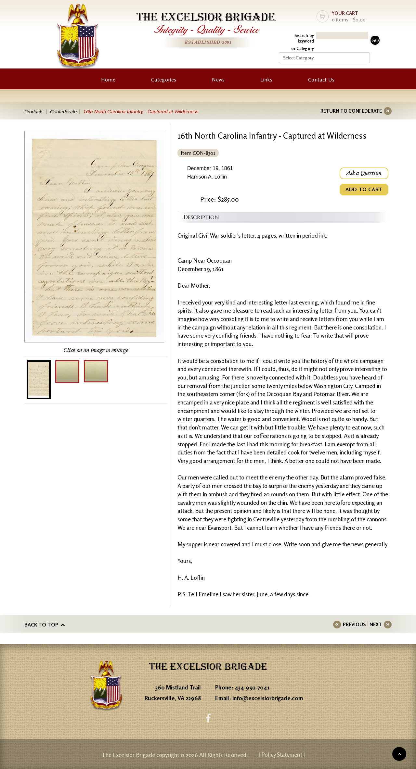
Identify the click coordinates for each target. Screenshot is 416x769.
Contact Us (321, 79)
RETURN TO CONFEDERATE (351, 111)
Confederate (63, 111)
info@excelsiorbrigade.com (267, 697)
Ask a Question (364, 173)
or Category (302, 48)
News (218, 79)
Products (34, 111)
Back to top (41, 624)
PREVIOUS (354, 624)
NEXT (376, 624)
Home (108, 79)
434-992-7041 (252, 687)
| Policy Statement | (282, 754)
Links (266, 79)
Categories (163, 79)
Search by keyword (304, 38)
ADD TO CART (364, 189)
